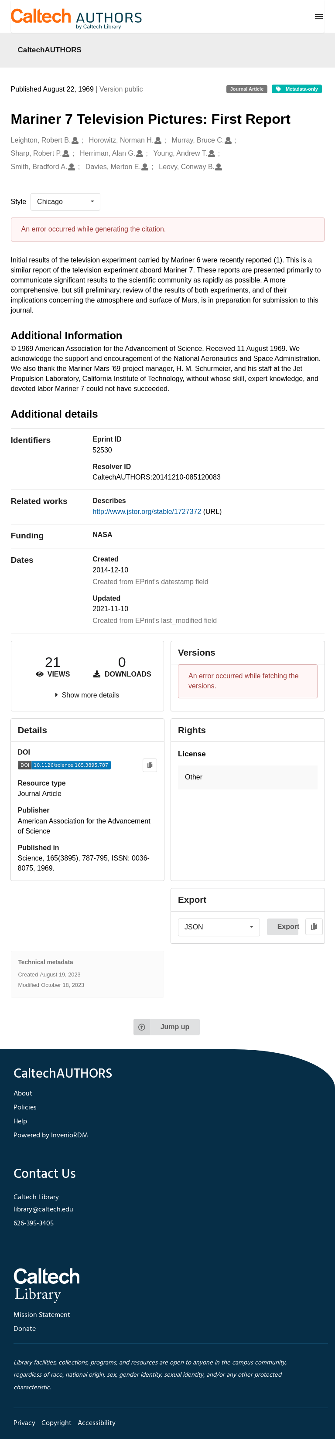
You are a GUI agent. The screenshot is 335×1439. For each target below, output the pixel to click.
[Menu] (318, 16)
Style (19, 201)
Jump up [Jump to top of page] (161, 1027)
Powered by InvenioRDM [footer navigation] (51, 1135)
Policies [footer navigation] (25, 1107)
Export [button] (287, 926)
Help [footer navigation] (20, 1121)
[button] (248, 777)
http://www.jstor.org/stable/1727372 (147, 511)
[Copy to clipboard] (150, 765)
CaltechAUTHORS (50, 49)
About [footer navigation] (23, 1093)
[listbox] (65, 202)
